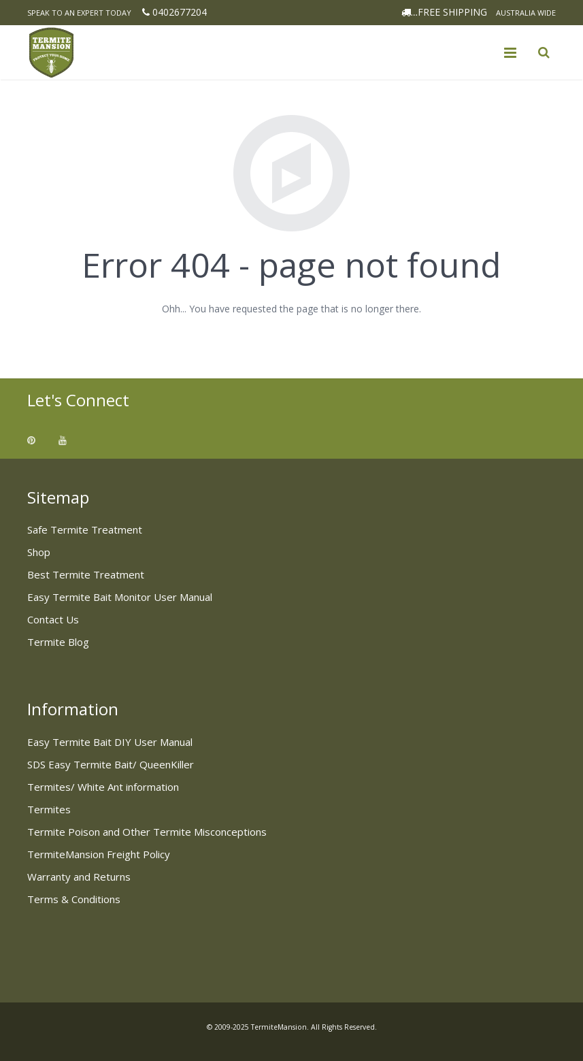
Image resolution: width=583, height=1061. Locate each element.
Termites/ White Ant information (103, 787)
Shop (38, 552)
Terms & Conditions (73, 899)
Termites (49, 809)
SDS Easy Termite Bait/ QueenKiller (110, 764)
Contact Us (53, 619)
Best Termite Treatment (85, 574)
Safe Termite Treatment (84, 529)
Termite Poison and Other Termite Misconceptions (147, 831)
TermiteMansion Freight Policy (98, 854)
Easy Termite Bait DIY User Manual (110, 742)
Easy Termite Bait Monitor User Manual (119, 597)
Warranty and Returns (79, 876)
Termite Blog (58, 642)
